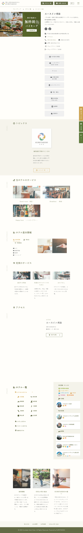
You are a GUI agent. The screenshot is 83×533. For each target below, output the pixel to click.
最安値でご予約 (81, 113)
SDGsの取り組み (41, 496)
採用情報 (22, 496)
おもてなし (61, 287)
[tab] (16, 244)
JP (71, 3)
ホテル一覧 (46, 3)
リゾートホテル (21, 426)
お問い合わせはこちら (52, 43)
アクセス (50, 37)
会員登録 (81, 126)
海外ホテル (19, 430)
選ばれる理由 (21, 287)
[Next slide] (38, 22)
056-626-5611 (51, 40)
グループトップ (17, 9)
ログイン (81, 137)
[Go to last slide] (2, 22)
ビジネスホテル (24, 392)
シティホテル (20, 421)
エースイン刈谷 (39, 9)
